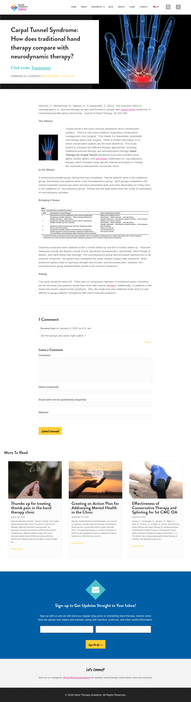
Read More (17, 549)
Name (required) (48, 387)
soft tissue (101, 158)
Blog (111, 7)
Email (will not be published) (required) (62, 399)
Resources (97, 7)
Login (132, 7)
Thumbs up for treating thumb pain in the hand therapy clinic (31, 507)
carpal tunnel (128, 109)
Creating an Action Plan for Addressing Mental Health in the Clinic (95, 507)
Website (44, 412)
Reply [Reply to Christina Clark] (147, 342)
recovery (111, 285)
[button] (104, 7)
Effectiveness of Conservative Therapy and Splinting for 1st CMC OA (154, 507)
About (84, 7)
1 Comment (67, 76)
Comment (45, 355)
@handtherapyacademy (76, 676)
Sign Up (121, 7)
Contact (144, 7)
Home (73, 7)
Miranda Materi (51, 76)
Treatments (41, 68)
